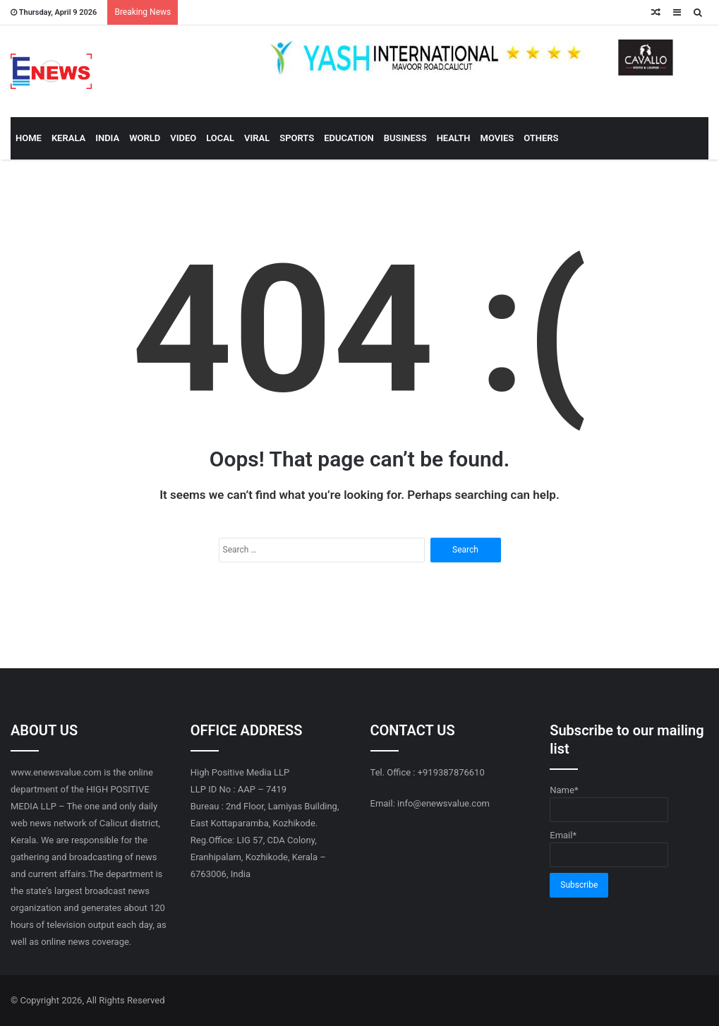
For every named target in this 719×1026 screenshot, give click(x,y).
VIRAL (257, 138)
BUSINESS (405, 138)
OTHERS (541, 138)
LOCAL (220, 138)
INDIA (107, 138)
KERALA (68, 138)
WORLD (144, 138)
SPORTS (296, 138)
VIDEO (183, 138)
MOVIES (497, 138)
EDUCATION (349, 138)
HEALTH (454, 138)
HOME (29, 138)
